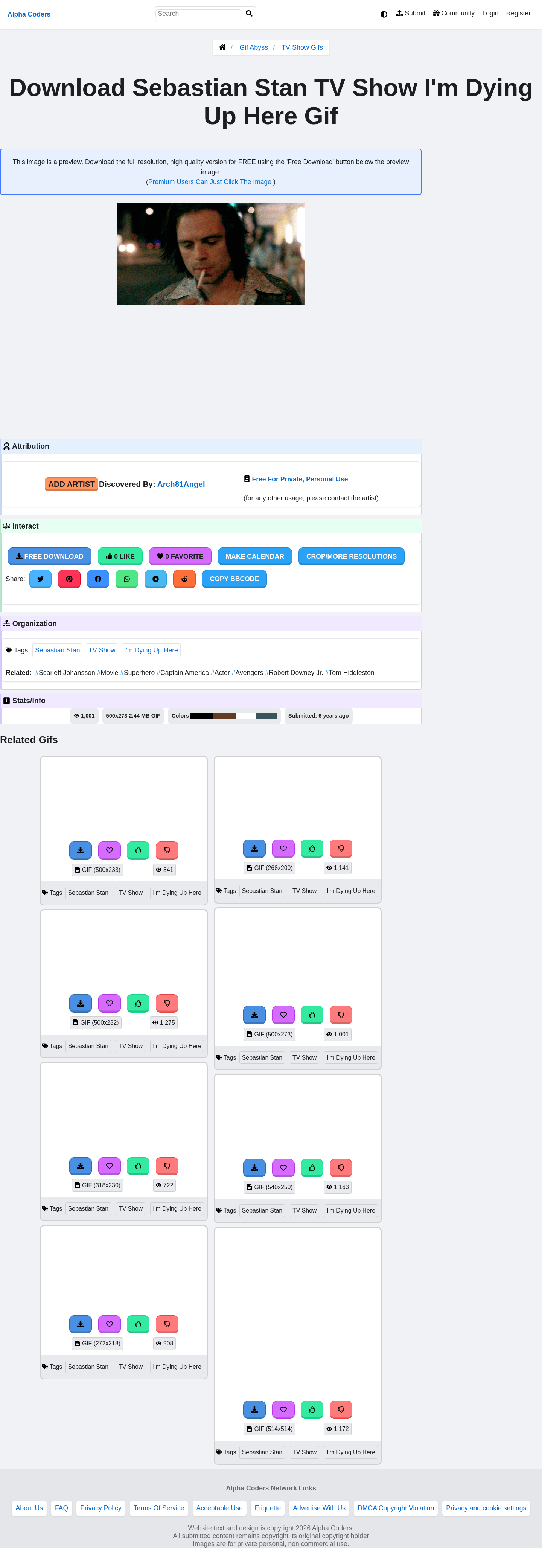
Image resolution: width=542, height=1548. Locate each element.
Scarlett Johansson (66, 672)
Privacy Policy (101, 1508)
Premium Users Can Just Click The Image (210, 182)
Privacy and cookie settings (486, 1508)
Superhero (138, 672)
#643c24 (224, 716)
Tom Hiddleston (350, 672)
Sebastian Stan (57, 650)
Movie (108, 672)
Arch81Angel (181, 484)
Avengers (248, 672)
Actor (221, 672)
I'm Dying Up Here (151, 650)
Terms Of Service (159, 1508)
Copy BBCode (234, 579)
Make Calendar (255, 556)
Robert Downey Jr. (295, 672)
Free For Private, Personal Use (300, 479)
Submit (410, 13)
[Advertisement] (211, 371)
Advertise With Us (319, 1508)
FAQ (61, 1508)
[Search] (249, 14)
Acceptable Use (219, 1508)
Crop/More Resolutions (351, 556)
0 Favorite (180, 556)
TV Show (101, 650)
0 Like (120, 556)
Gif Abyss (253, 47)
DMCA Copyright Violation (396, 1508)
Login (490, 13)
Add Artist (71, 484)
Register (518, 13)
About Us (29, 1508)
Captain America (184, 672)
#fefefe (246, 716)
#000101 (201, 716)
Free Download (50, 556)
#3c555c (266, 716)
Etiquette (268, 1508)
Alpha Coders (29, 14)
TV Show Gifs (302, 47)
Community (454, 13)
